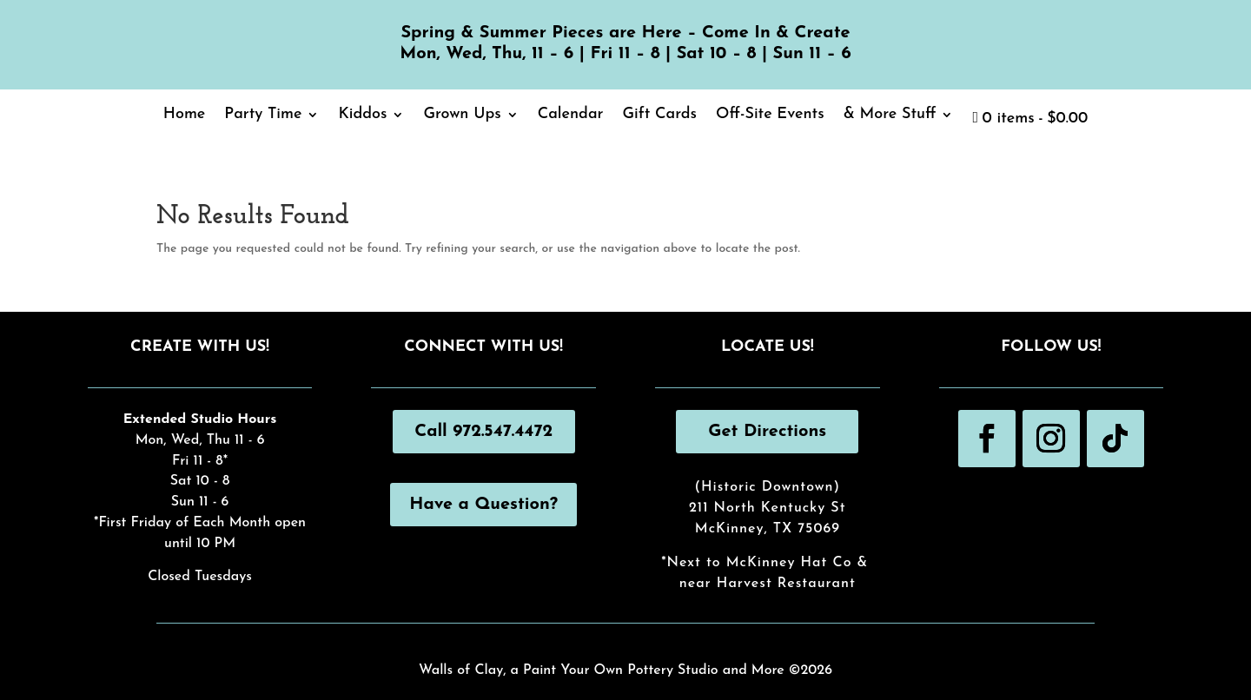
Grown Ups (461, 115)
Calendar (571, 115)
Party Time (262, 115)
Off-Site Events (770, 115)
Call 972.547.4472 (483, 431)
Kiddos (362, 115)
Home (184, 115)
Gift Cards (659, 115)
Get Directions (767, 431)
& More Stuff (890, 115)
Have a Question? (483, 504)
